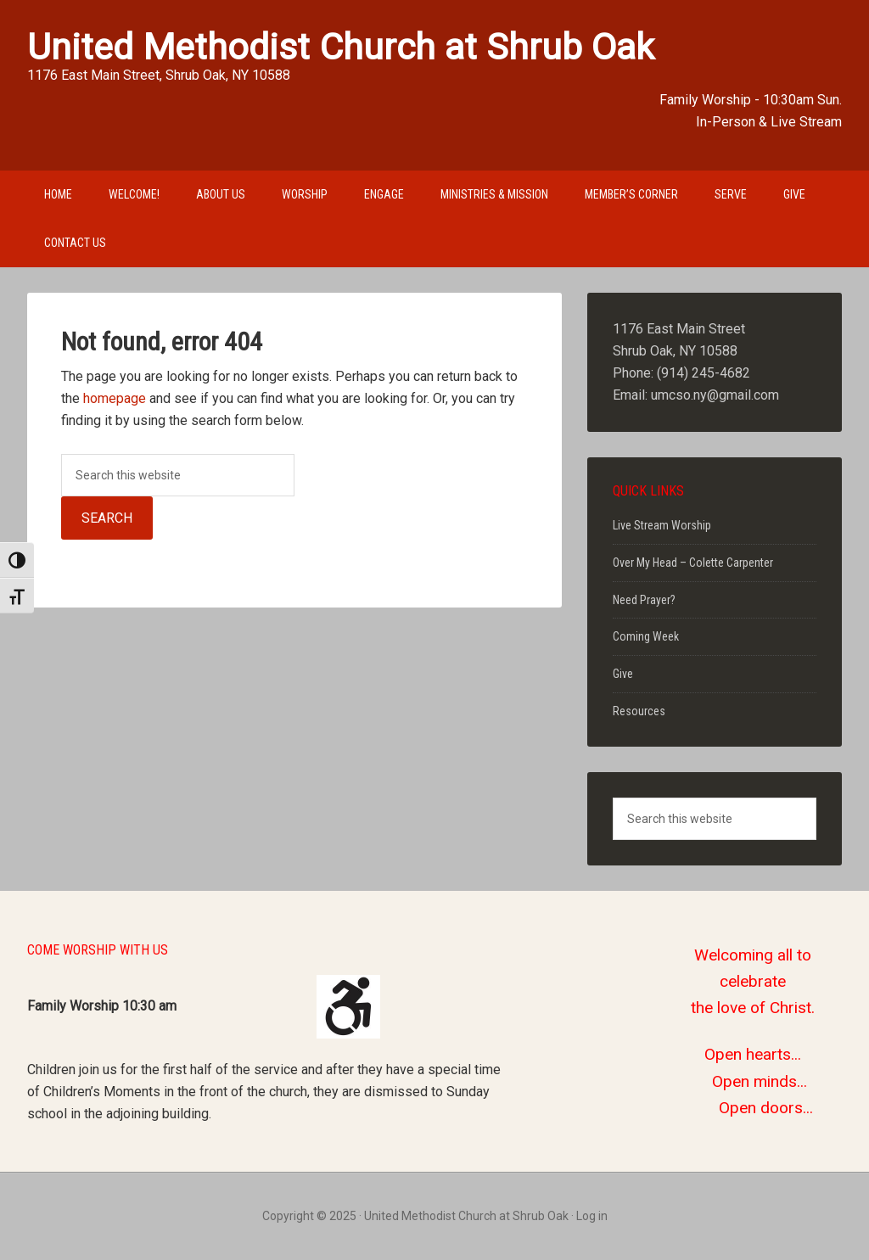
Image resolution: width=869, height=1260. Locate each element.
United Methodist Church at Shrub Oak (340, 46)
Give (623, 673)
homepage (114, 398)
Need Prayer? (644, 600)
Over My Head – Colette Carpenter (693, 562)
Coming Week (646, 636)
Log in (592, 1216)
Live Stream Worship (662, 525)
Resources (639, 711)
